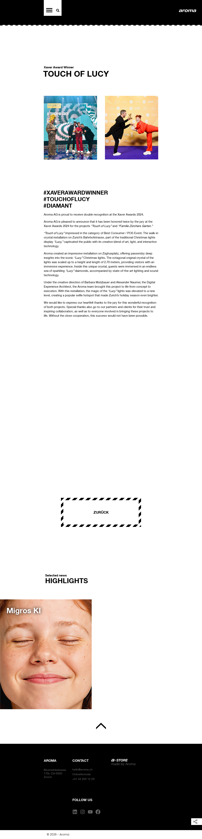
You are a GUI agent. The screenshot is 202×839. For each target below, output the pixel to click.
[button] (7, 651)
